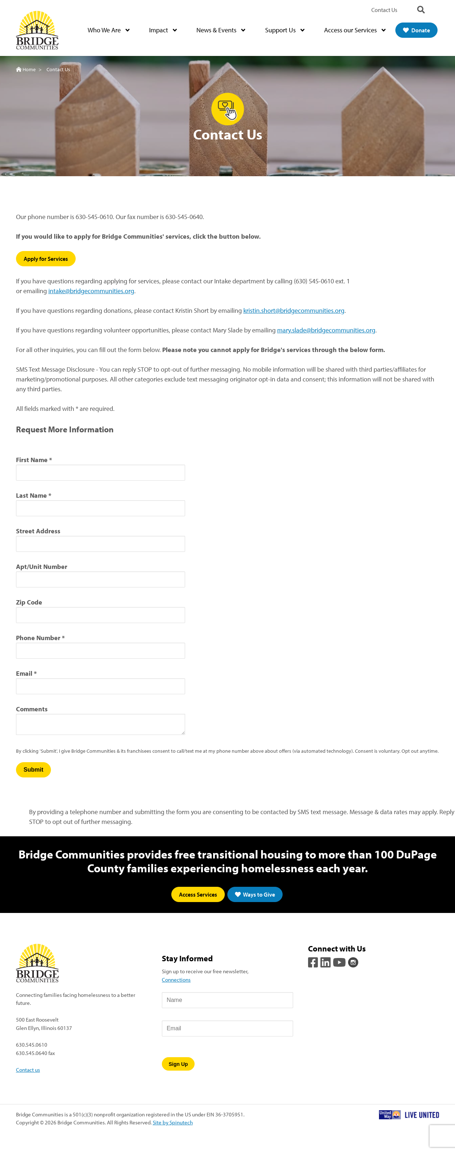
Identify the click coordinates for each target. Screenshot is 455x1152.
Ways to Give (255, 894)
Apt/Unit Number (41, 566)
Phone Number (38, 638)
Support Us (284, 30)
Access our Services (355, 30)
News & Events (220, 30)
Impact (163, 30)
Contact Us (384, 9)
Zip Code (29, 602)
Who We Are (108, 30)
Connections (176, 979)
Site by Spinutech (173, 1122)
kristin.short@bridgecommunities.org (293, 310)
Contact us (28, 1069)
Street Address (38, 531)
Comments (32, 709)
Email (24, 673)
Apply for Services (46, 258)
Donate (416, 30)
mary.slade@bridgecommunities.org (326, 330)
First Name (32, 460)
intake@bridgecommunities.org (91, 291)
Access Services (198, 894)
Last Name (31, 495)
